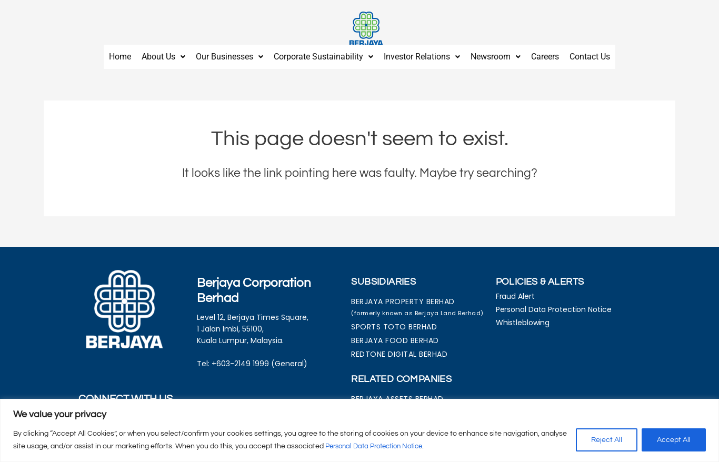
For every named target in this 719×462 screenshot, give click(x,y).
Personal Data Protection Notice (379, 446)
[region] (359, 430)
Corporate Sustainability (323, 54)
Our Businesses (229, 54)
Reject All (606, 440)
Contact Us (590, 54)
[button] (163, 54)
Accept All (674, 440)
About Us (163, 54)
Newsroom (496, 54)
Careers (545, 54)
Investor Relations (422, 54)
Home (120, 54)
